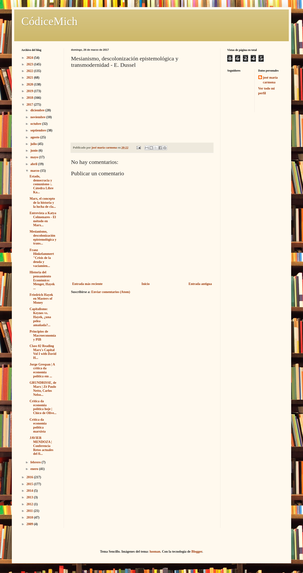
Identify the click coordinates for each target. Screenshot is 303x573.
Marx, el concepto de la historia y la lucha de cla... (43, 202)
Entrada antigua (200, 284)
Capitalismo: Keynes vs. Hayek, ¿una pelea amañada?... (40, 317)
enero (34, 469)
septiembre (38, 130)
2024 (30, 57)
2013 (30, 497)
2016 (30, 477)
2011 (30, 511)
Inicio (146, 284)
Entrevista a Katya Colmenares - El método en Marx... (43, 219)
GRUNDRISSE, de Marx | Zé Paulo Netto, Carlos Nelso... (43, 388)
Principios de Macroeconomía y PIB (43, 335)
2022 (30, 71)
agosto (35, 137)
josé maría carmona (270, 80)
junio (34, 150)
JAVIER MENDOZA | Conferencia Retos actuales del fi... (41, 446)
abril (34, 164)
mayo (34, 157)
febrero (35, 462)
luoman (155, 551)
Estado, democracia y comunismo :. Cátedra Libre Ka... (41, 184)
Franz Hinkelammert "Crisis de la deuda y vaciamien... (42, 258)
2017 (30, 104)
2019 (30, 91)
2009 (30, 524)
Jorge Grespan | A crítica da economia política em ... (42, 370)
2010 (30, 517)
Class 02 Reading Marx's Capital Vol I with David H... (43, 352)
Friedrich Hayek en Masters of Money (41, 299)
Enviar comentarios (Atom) (110, 292)
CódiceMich (49, 21)
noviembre (38, 117)
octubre (36, 124)
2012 (30, 504)
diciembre (37, 110)
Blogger (197, 551)
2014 (30, 490)
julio (34, 144)
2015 (30, 484)
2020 (30, 84)
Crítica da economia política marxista (38, 425)
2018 (30, 97)
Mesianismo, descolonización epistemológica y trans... (43, 237)
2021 (30, 77)
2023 (30, 64)
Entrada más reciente (87, 284)
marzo (35, 170)
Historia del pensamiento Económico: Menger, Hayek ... (42, 280)
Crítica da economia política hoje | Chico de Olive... (43, 407)
